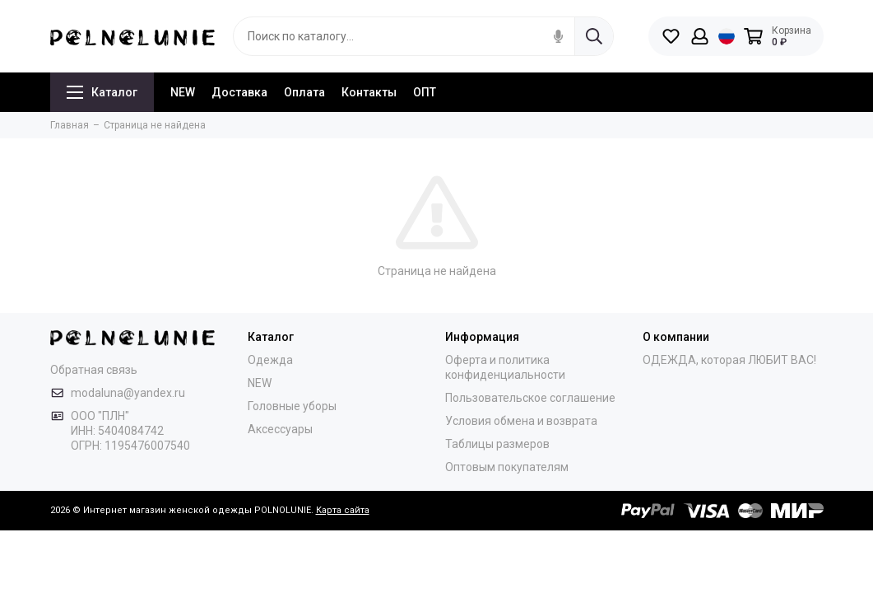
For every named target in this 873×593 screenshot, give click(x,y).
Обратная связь (93, 369)
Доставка (239, 92)
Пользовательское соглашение (530, 397)
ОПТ (424, 92)
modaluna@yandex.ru (128, 392)
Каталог (102, 92)
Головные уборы (292, 406)
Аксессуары (280, 429)
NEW (182, 92)
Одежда (270, 360)
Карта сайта (342, 510)
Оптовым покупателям (507, 467)
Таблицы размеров (497, 444)
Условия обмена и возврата (521, 420)
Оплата (304, 92)
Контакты (369, 92)
